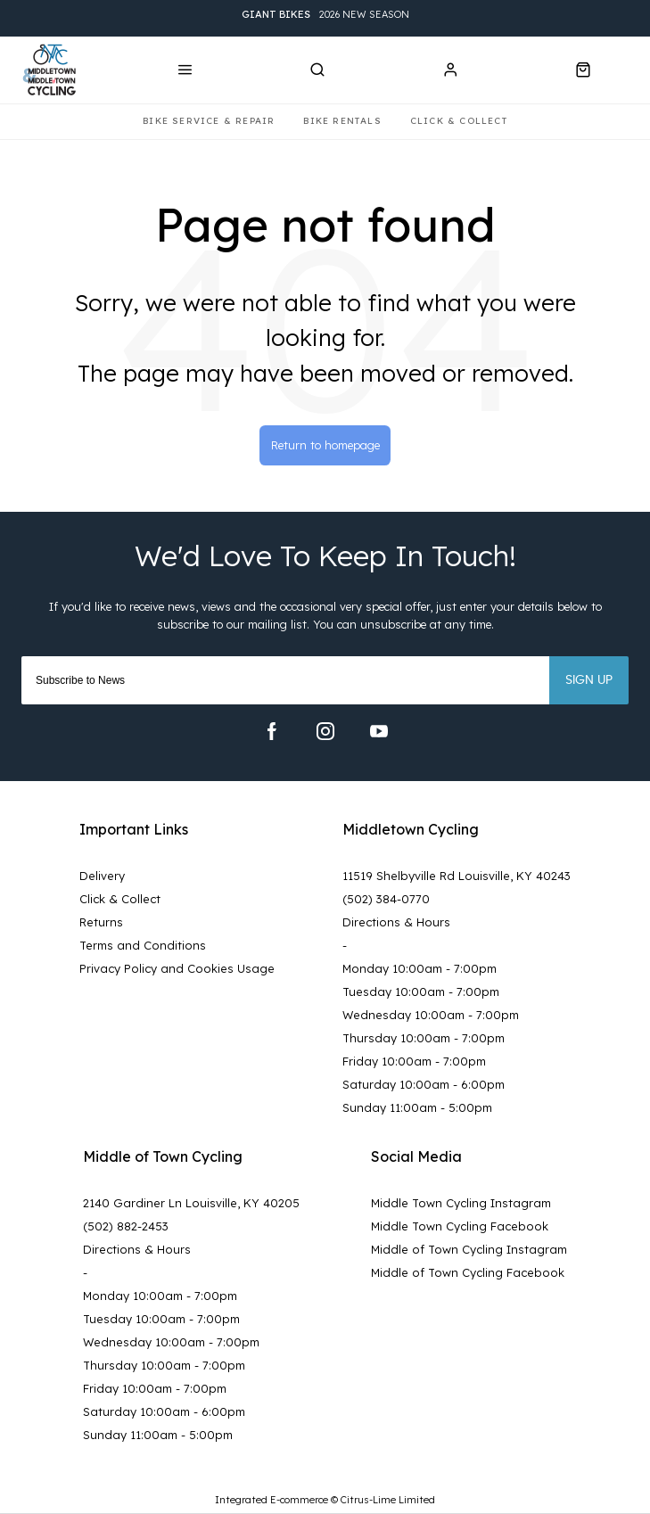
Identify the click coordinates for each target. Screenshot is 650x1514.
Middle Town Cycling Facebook (459, 1226)
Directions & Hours (396, 922)
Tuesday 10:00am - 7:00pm (420, 991)
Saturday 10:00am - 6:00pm (423, 1084)
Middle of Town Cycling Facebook (467, 1272)
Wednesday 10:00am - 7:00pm (430, 1015)
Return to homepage (325, 445)
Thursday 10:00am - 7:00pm (423, 1038)
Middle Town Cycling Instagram (461, 1203)
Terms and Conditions (142, 945)
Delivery (102, 875)
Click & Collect (119, 899)
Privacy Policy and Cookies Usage (177, 968)
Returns (101, 922)
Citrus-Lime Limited (388, 1499)
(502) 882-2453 (126, 1226)
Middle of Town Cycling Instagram (469, 1249)
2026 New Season (325, 15)
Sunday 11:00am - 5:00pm (417, 1107)
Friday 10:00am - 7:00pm (414, 1061)
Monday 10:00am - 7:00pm (419, 968)
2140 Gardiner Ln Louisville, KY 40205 (191, 1203)
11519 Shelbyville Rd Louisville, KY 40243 (456, 875)
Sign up (589, 680)
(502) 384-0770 (386, 899)
